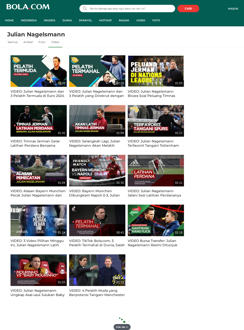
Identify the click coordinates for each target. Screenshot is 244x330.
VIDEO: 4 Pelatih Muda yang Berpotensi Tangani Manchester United (97, 294)
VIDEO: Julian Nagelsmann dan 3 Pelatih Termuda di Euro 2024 (37, 93)
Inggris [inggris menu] (49, 20)
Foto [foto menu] (156, 20)
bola (28, 8)
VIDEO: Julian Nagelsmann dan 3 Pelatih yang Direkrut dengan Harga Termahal (96, 95)
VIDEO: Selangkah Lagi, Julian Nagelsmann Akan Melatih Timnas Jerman (94, 145)
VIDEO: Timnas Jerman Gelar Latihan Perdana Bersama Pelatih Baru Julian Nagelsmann (38, 145)
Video (55, 42)
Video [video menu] (140, 20)
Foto (42, 42)
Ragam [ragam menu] (124, 20)
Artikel (28, 42)
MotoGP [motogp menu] (105, 20)
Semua (13, 42)
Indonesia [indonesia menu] (29, 20)
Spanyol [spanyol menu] (85, 20)
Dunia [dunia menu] (67, 20)
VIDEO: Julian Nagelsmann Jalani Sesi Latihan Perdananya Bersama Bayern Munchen (154, 195)
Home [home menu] (9, 20)
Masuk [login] (233, 8)
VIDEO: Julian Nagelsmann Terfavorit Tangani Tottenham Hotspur (153, 145)
